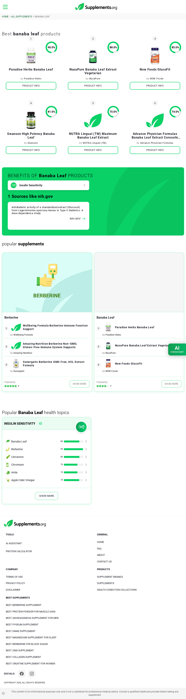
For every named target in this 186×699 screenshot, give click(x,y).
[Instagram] (32, 674)
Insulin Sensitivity (30, 185)
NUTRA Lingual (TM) (95, 143)
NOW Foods (157, 78)
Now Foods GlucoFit (155, 69)
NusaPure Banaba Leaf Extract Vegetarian (93, 71)
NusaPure (94, 78)
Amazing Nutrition (22, 353)
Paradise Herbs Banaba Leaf (31, 69)
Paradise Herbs (32, 78)
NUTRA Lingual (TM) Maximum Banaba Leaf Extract (93, 135)
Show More (79, 384)
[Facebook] (22, 674)
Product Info (31, 85)
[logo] (96, 7)
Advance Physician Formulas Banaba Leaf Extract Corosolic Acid (155, 135)
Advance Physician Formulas (156, 143)
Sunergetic (18, 371)
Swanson (33, 143)
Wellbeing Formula (23, 334)
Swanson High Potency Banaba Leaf (31, 135)
